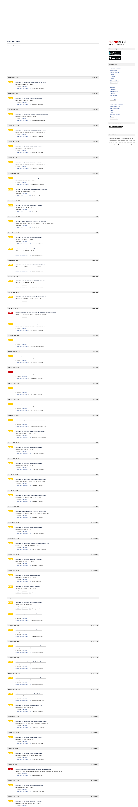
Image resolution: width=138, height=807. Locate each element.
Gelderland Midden (114, 80)
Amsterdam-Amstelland (115, 68)
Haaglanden (113, 89)
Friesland (112, 78)
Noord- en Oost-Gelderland (116, 104)
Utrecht (111, 112)
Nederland (9, 45)
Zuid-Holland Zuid (114, 119)
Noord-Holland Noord (115, 106)
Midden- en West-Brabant (116, 102)
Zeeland (112, 116)
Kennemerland (113, 95)
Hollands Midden (114, 91)
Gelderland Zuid (113, 82)
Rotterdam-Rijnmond (115, 108)
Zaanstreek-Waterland (115, 114)
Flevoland (112, 76)
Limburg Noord (113, 97)
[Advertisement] (53, 61)
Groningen (112, 87)
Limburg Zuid (113, 99)
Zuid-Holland (18, 88)
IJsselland (112, 93)
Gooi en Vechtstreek (115, 85)
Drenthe (112, 74)
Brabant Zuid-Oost (114, 72)
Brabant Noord (113, 70)
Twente (111, 110)
